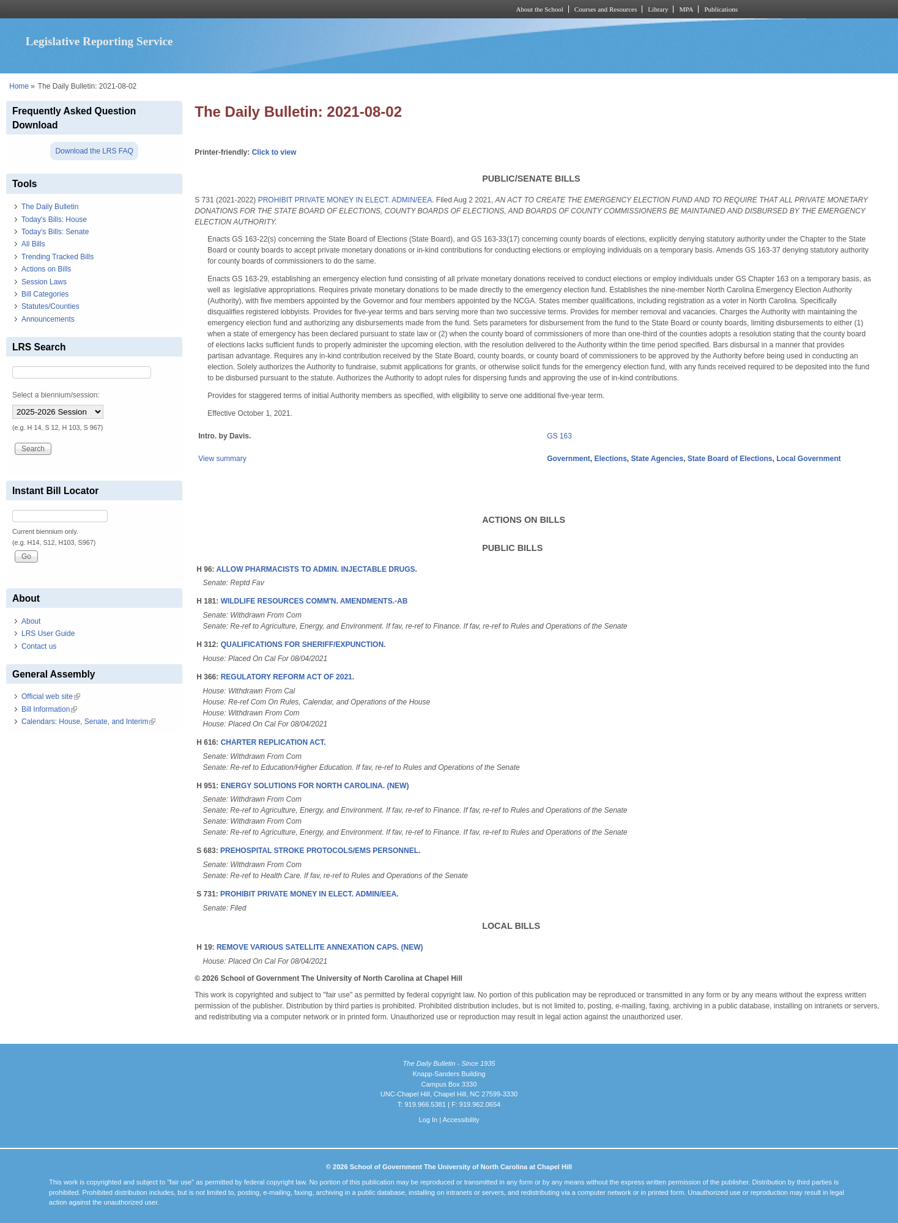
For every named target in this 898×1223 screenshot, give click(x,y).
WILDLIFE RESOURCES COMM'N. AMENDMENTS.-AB (314, 601)
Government (568, 458)
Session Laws (44, 282)
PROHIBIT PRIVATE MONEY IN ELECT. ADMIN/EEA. (346, 200)
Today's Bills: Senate (55, 231)
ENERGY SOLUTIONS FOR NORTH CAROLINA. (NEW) (315, 785)
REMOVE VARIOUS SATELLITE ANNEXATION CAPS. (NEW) (320, 947)
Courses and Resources (605, 9)
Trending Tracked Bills (57, 257)
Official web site (50, 696)
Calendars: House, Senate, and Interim (88, 721)
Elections (611, 458)
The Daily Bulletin (49, 206)
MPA (686, 9)
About (30, 621)
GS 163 (559, 436)
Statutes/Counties (50, 306)
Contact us (38, 646)
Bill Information (49, 709)
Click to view (274, 152)
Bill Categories (45, 294)
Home (19, 86)
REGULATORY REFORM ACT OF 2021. (287, 677)
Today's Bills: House (54, 219)
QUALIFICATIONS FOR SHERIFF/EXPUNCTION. (303, 644)
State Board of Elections (730, 458)
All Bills (33, 244)
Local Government (808, 458)
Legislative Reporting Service (99, 41)
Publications (721, 9)
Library (658, 9)
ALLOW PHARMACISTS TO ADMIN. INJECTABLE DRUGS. (317, 569)
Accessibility (460, 1119)
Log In (427, 1119)
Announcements (48, 319)
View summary (222, 458)
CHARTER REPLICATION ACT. (273, 742)
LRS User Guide (48, 633)
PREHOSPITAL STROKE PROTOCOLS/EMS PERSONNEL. (320, 850)
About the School (539, 9)
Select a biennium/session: (56, 395)
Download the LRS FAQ (94, 151)
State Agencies (657, 458)
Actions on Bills (46, 269)
